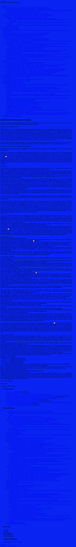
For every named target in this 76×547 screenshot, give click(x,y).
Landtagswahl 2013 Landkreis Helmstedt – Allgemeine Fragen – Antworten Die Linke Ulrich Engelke (31, 72)
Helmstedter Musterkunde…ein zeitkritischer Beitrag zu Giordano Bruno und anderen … (28, 398)
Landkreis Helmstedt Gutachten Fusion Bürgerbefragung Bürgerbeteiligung (24, 107)
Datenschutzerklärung (9, 31)
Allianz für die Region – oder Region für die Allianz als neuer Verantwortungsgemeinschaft (28, 38)
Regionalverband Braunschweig (14, 53)
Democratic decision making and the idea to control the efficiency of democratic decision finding (27, 33)
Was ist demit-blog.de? (9, 78)
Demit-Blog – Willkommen (13, 391)
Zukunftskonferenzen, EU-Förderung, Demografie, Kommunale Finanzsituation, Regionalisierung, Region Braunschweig (35, 59)
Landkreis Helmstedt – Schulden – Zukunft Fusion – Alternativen (22, 106)
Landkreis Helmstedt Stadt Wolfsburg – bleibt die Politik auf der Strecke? (24, 108)
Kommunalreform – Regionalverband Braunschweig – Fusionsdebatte (23, 104)
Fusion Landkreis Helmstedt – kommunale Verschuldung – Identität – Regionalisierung (27, 90)
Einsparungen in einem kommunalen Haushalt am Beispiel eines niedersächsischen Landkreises (29, 9)
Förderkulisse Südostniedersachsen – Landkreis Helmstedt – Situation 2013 (24, 49)
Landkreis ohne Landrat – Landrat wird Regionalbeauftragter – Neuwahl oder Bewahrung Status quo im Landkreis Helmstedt (36, 50)
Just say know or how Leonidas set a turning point (15, 60)
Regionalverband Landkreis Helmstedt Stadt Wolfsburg (20, 111)
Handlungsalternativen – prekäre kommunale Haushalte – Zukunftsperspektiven (26, 63)
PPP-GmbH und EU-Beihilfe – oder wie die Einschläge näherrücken (23, 11)
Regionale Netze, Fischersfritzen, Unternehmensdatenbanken (24, 103)
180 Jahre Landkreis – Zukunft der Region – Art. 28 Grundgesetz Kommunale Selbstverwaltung (26, 7)
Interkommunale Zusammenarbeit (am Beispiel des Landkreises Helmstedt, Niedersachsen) (28, 102)
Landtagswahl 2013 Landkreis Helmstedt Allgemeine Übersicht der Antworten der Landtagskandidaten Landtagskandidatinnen (37, 68)
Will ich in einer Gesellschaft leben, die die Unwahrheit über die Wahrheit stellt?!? (23, 79)
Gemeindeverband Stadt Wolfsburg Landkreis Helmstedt (20, 100)
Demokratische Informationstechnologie (13, 82)
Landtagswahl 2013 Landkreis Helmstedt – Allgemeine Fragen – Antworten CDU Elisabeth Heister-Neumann (33, 71)
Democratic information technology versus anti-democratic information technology (23, 35)
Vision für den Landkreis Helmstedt (15, 393)
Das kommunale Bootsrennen (11, 27)
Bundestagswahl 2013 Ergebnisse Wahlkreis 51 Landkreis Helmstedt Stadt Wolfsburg (27, 17)
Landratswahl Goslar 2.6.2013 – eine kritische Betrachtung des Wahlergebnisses (26, 67)
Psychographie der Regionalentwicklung (13, 116)
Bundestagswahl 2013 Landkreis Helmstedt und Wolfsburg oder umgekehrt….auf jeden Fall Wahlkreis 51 (29, 15)
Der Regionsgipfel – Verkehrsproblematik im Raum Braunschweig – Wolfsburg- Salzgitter (28, 45)
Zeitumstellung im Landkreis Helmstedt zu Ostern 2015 (17, 80)
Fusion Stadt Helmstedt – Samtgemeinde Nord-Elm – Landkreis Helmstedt (24, 401)
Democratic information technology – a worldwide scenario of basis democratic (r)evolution (25, 34)
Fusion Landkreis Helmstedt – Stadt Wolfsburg (15, 83)
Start (5, 6)
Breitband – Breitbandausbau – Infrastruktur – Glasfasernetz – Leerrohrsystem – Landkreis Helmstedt (28, 14)
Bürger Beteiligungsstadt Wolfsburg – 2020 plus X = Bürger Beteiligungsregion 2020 (27, 39)
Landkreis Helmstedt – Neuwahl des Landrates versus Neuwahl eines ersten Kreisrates (24, 62)
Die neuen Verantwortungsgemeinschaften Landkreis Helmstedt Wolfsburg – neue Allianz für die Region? (32, 87)
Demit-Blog (3, 1)
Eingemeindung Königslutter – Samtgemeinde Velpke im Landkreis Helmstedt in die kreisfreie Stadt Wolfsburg (33, 88)
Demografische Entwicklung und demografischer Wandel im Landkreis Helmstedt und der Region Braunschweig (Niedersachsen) (37, 43)
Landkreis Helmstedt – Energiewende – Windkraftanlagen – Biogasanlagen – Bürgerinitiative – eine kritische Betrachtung (36, 64)
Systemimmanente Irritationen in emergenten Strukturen (17, 76)
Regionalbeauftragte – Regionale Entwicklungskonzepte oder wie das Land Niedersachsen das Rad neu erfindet (33, 51)
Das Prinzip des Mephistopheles (11, 29)
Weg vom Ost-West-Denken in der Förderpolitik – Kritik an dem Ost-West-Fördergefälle (28, 13)
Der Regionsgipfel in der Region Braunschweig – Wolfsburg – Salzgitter (21, 37)
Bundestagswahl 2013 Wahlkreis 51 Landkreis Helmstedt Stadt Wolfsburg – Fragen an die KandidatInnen (32, 18)
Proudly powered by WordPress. (8, 545)
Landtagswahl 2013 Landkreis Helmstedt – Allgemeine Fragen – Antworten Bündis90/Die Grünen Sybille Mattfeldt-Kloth (36, 70)
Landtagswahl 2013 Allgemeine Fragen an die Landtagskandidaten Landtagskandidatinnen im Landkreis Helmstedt (31, 66)
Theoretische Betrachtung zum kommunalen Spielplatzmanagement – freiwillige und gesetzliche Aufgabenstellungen (34, 395)
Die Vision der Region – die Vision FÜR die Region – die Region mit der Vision (26, 394)
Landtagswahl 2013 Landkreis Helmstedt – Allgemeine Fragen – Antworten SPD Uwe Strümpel (29, 74)
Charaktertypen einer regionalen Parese (13, 115)
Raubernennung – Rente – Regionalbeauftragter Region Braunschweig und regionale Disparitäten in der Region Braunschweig (37, 110)
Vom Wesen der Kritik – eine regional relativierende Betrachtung (22, 399)
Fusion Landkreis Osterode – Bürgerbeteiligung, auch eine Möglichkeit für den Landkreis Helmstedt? (31, 94)
